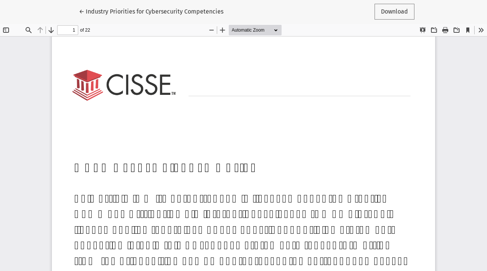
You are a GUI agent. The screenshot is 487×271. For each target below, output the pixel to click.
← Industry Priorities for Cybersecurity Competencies (151, 11)
